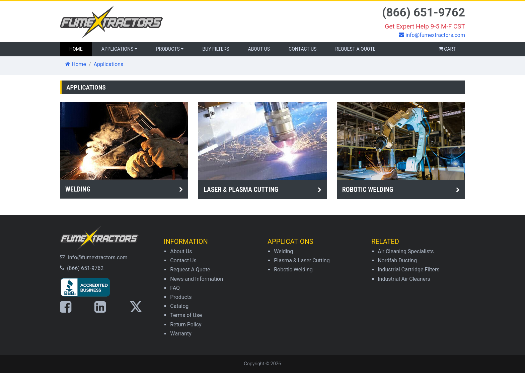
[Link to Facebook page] (69, 307)
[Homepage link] (158, 21)
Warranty (181, 333)
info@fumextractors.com (98, 257)
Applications (117, 49)
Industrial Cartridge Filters (408, 269)
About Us (259, 49)
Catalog (179, 306)
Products (168, 49)
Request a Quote (355, 49)
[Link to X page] (139, 307)
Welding (283, 251)
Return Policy (185, 324)
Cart (447, 49)
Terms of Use (186, 315)
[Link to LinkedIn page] (103, 307)
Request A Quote (190, 269)
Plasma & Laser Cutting (301, 260)
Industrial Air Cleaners (404, 279)
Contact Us (302, 49)
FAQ (175, 288)
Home (75, 64)
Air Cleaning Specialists (406, 251)
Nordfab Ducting (397, 260)
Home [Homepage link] (80, 49)
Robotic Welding (293, 269)
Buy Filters (215, 49)
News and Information (196, 279)
